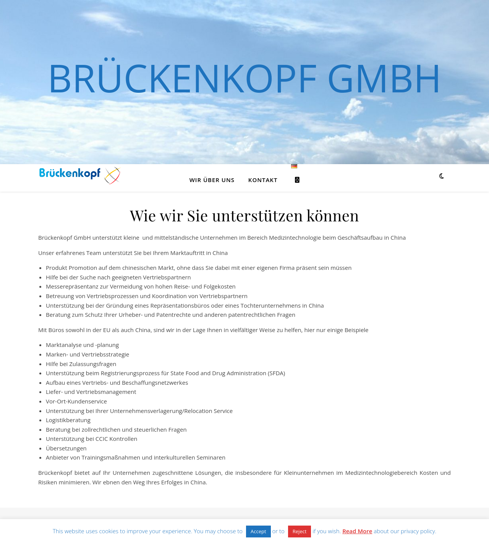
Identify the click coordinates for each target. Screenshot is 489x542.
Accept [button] (258, 531)
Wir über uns (212, 180)
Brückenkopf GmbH (244, 77)
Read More (357, 531)
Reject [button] (300, 531)
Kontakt (263, 180)
